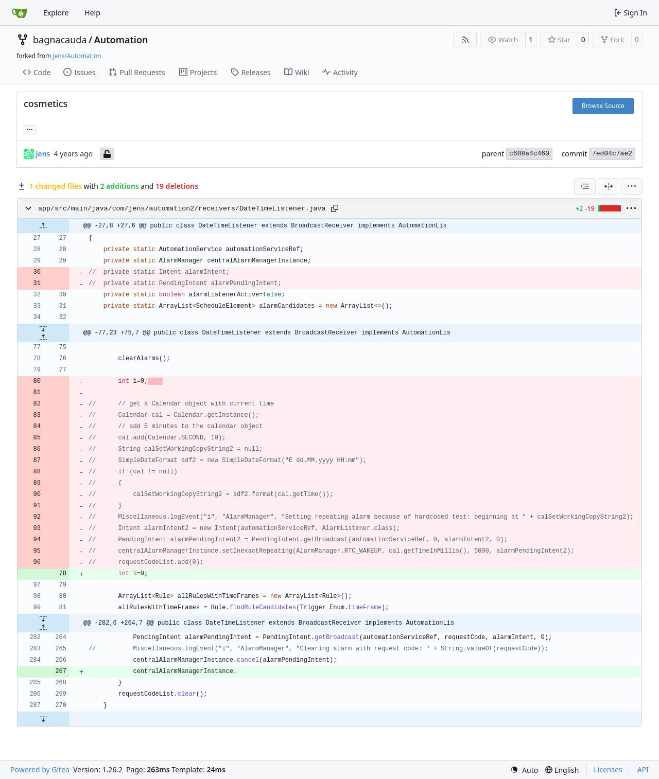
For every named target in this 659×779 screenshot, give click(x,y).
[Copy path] (334, 208)
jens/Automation (77, 55)
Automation (121, 39)
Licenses (608, 769)
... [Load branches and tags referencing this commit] (30, 128)
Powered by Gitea (40, 769)
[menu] (632, 186)
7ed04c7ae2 (612, 153)
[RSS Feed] (465, 39)
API (643, 769)
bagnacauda (60, 39)
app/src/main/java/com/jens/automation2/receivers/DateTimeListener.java (182, 209)
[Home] (19, 13)
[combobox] (585, 186)
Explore (55, 12)
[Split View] (608, 186)
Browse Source (603, 105)
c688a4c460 (529, 153)
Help (92, 12)
